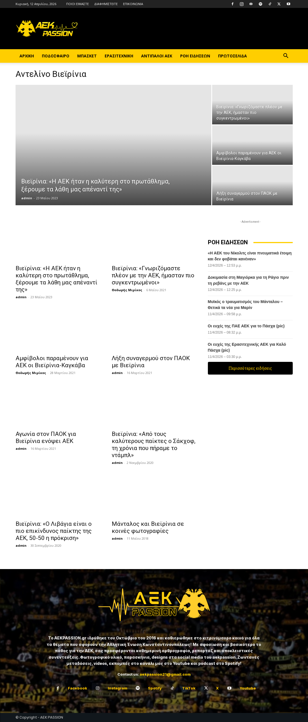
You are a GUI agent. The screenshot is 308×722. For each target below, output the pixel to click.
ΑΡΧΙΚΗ (27, 56)
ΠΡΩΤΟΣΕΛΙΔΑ (232, 56)
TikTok (188, 688)
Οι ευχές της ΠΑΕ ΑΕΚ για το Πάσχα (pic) (246, 326)
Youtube (248, 688)
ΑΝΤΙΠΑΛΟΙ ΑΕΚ (156, 56)
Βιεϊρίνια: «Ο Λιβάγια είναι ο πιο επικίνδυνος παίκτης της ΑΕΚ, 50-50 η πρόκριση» (54, 530)
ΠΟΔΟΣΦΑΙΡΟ (55, 56)
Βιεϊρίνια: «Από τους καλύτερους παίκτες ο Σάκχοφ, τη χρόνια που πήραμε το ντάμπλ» (153, 445)
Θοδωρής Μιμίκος (127, 290)
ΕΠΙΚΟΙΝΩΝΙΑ (133, 4)
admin (26, 198)
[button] (286, 56)
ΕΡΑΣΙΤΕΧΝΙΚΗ (119, 56)
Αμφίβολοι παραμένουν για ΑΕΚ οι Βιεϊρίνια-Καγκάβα (52, 362)
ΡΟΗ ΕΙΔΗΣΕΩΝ (195, 56)
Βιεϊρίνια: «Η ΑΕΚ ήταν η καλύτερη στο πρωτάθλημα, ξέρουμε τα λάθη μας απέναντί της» (56, 279)
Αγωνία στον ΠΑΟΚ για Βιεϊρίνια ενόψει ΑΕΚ (46, 437)
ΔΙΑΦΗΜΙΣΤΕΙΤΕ (106, 4)
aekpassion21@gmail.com (165, 674)
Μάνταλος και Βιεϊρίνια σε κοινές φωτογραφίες (148, 527)
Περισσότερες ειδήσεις (250, 368)
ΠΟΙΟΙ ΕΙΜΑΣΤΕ (77, 4)
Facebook (77, 688)
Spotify (154, 688)
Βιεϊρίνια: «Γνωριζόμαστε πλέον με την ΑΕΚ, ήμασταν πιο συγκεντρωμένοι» (153, 275)
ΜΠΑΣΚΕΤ (87, 56)
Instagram (117, 688)
